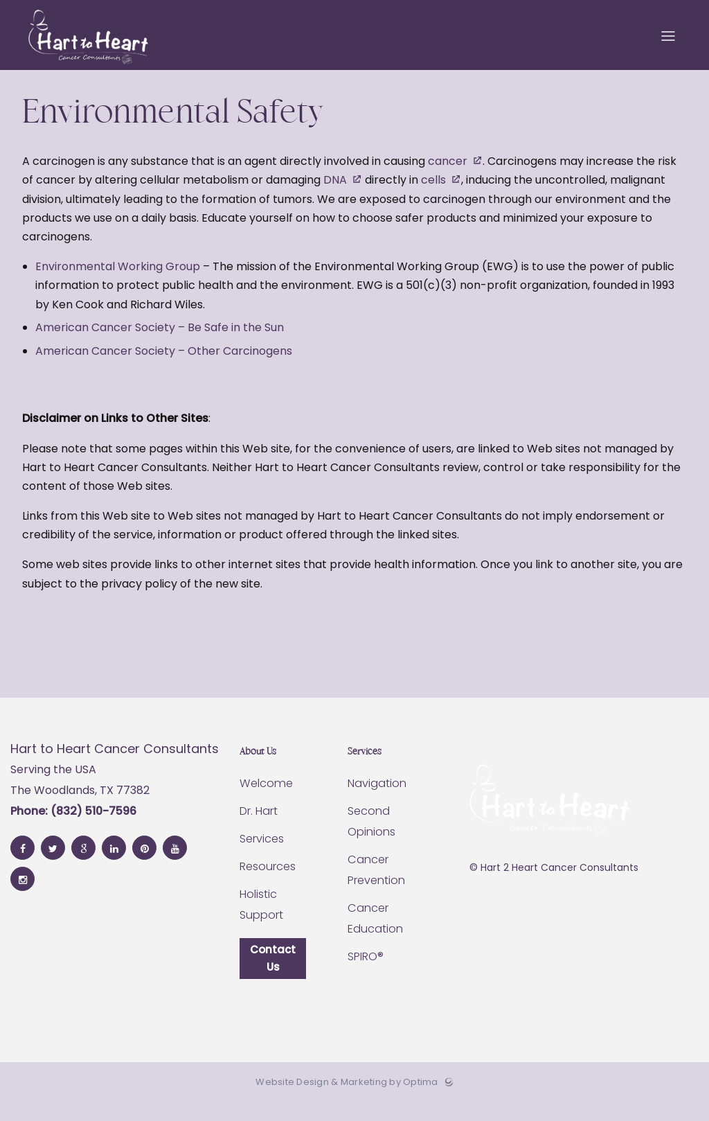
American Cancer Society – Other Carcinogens (163, 367)
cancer (447, 178)
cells (433, 196)
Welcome (265, 800)
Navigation (377, 800)
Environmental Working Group (117, 283)
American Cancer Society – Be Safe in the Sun (159, 344)
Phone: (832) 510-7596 (73, 827)
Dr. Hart (259, 828)
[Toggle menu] (668, 41)
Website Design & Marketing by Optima (346, 1101)
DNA (335, 196)
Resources (268, 883)
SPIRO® (365, 973)
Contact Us (273, 976)
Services (262, 855)
